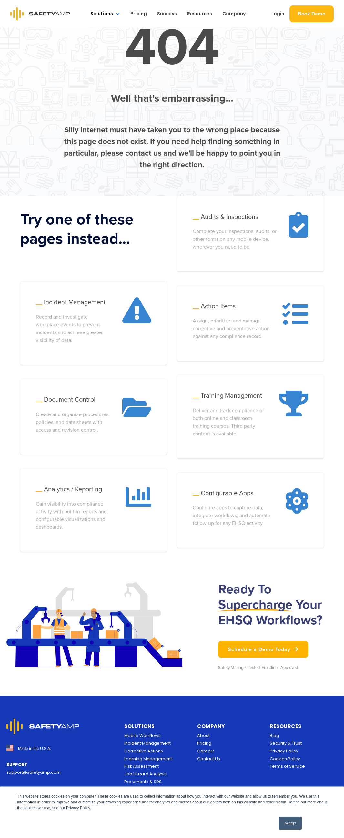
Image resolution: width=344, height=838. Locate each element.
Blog (274, 735)
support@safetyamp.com (33, 772)
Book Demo (311, 13)
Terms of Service (287, 766)
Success (167, 13)
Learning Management (148, 758)
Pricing (138, 13)
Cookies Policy (285, 758)
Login (277, 13)
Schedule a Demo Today (263, 649)
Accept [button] (290, 823)
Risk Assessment (141, 766)
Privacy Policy (284, 751)
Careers (206, 751)
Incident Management (147, 743)
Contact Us (208, 758)
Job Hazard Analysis (145, 774)
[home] (40, 13)
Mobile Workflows (142, 735)
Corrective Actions (143, 751)
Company (234, 13)
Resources (199, 13)
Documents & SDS (143, 781)
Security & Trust (286, 743)
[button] (105, 13)
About (203, 735)
